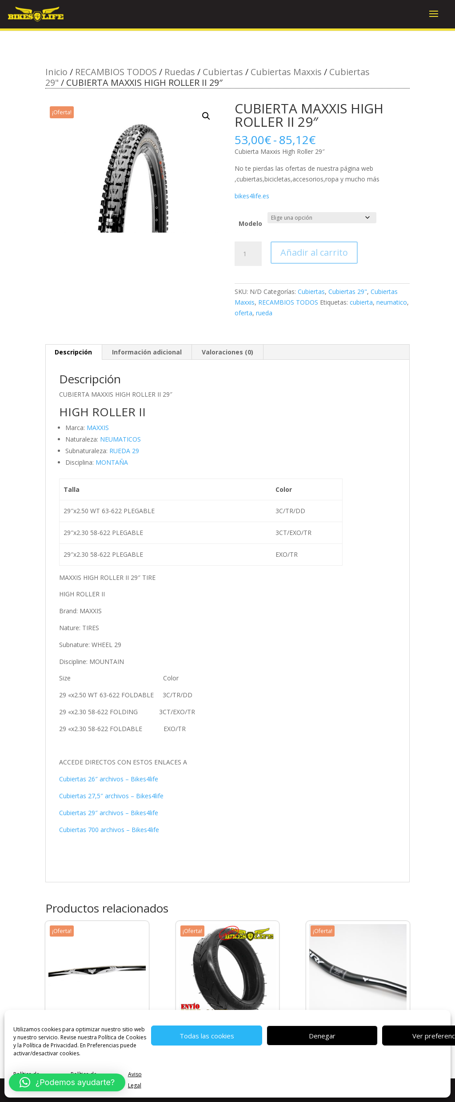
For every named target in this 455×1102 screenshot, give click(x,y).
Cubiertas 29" (347, 291)
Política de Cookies (122, 1037)
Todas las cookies (207, 1035)
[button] (206, 116)
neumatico (391, 302)
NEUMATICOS (120, 439)
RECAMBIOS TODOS (116, 72)
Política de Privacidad (50, 1045)
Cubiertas (223, 72)
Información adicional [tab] (147, 352)
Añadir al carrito (314, 252)
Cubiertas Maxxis (286, 72)
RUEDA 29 (124, 450)
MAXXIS (98, 427)
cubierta (361, 302)
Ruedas (179, 72)
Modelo (250, 223)
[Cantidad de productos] (248, 253)
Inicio (56, 72)
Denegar (322, 1035)
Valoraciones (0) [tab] (227, 352)
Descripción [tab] (73, 352)
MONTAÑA (112, 462)
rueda (264, 313)
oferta (243, 313)
